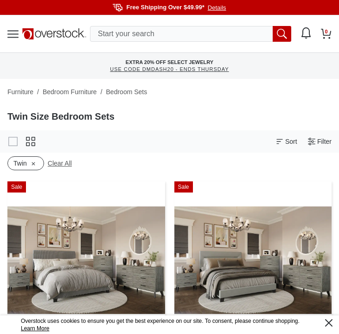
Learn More (35, 328)
